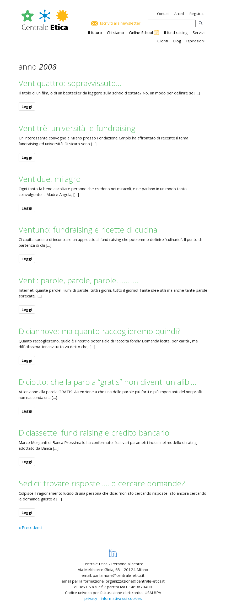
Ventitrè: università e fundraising (77, 128)
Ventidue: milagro (50, 178)
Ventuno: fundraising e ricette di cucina (88, 229)
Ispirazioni (195, 40)
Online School (141, 32)
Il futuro (95, 32)
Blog (177, 40)
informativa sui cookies (121, 598)
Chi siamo (115, 32)
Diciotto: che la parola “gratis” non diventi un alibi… (107, 381)
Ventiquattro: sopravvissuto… (70, 83)
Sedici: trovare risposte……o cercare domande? (102, 483)
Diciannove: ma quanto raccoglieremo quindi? (99, 331)
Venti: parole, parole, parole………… (78, 280)
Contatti (163, 13)
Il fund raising (176, 32)
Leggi (26, 106)
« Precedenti (30, 527)
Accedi (179, 13)
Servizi (199, 32)
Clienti (162, 40)
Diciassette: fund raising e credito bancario (94, 432)
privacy (90, 598)
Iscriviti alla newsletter (120, 23)
